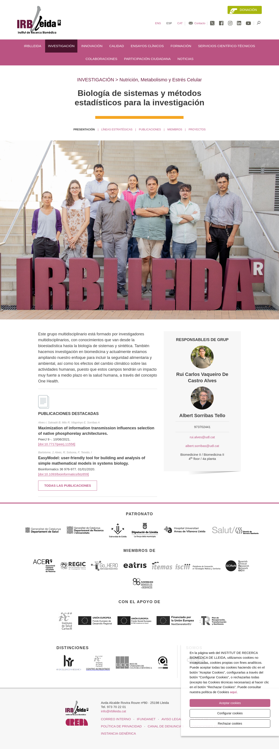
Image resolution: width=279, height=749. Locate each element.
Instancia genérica (118, 733)
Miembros (174, 129)
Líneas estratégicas (116, 129)
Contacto (199, 23)
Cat (180, 23)
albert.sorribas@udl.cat (202, 446)
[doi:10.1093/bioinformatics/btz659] (63, 474)
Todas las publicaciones (67, 485)
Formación (180, 46)
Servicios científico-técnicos (226, 46)
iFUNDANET (146, 719)
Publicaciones (150, 129)
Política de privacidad (121, 726)
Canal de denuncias (166, 726)
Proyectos (197, 129)
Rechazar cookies (230, 723)
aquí (233, 692)
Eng (158, 23)
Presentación (84, 129)
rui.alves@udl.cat (202, 437)
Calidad (116, 46)
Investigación (61, 46)
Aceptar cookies (230, 703)
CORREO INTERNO (116, 719)
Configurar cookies (230, 713)
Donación (248, 10)
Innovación (91, 46)
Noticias (185, 59)
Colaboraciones (101, 59)
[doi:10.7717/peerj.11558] (56, 444)
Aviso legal (172, 719)
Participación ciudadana (147, 59)
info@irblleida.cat (113, 711)
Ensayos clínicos (147, 46)
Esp (169, 23)
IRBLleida (32, 46)
